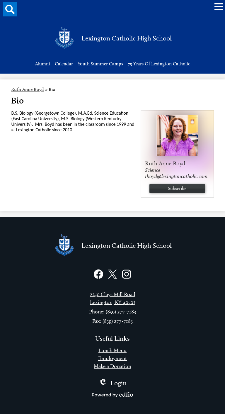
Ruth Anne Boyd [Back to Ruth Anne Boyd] (27, 89)
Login (113, 383)
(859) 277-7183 (121, 311)
